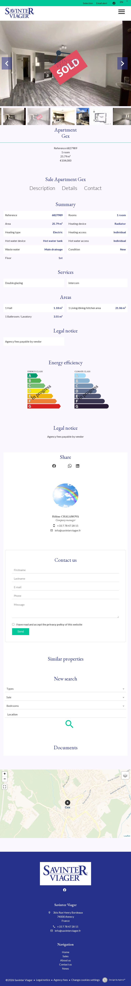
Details (69, 188)
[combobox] (65, 688)
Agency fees (61, 979)
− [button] (5, 779)
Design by (117, 979)
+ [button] (5, 774)
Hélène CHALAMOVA (65, 516)
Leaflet (127, 836)
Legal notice (43, 979)
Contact (93, 188)
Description (42, 188)
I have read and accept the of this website (49, 624)
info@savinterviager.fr (68, 530)
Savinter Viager (65, 905)
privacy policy (55, 624)
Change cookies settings (85, 979)
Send (20, 631)
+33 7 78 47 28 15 (67, 525)
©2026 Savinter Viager (19, 980)
